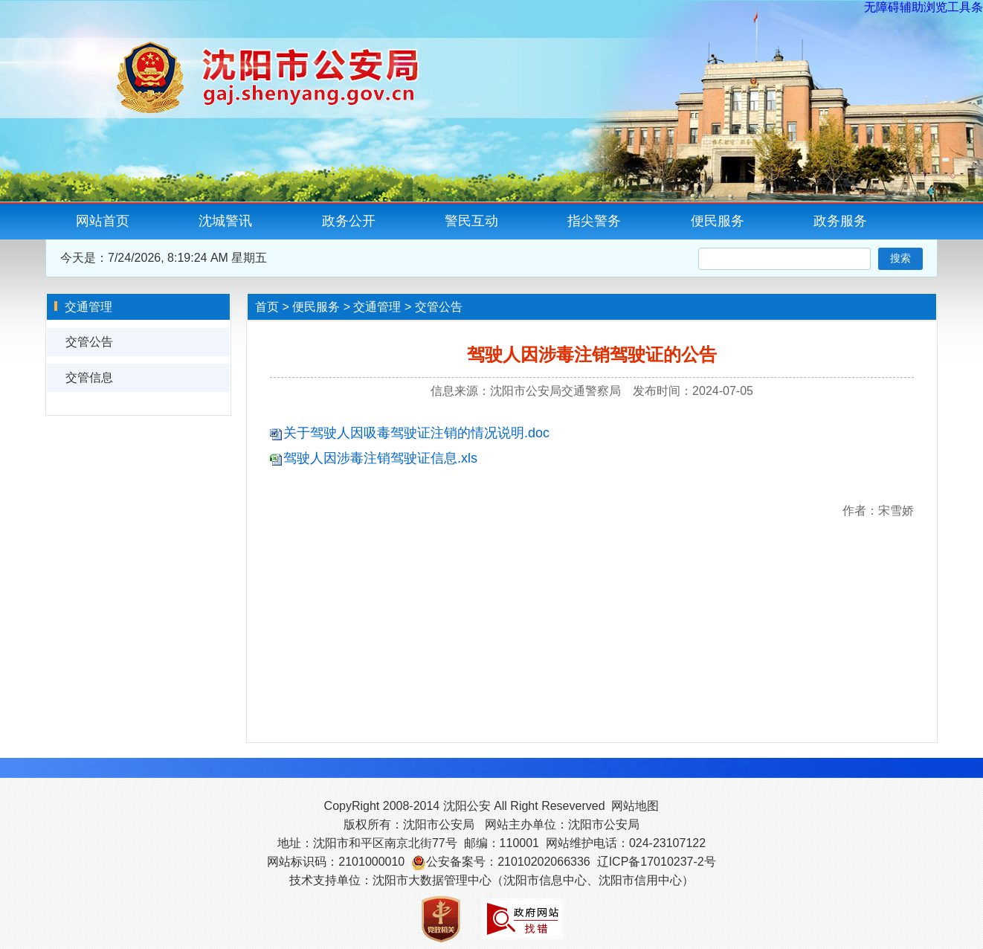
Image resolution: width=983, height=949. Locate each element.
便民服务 (717, 220)
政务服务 (840, 220)
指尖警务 (594, 220)
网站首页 (102, 220)
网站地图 (635, 806)
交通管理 (377, 306)
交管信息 (89, 377)
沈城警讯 (225, 220)
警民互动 (471, 220)
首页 (267, 306)
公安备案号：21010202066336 (508, 861)
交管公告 (89, 341)
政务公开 (349, 220)
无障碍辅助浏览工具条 (923, 7)
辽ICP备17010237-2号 (656, 861)
